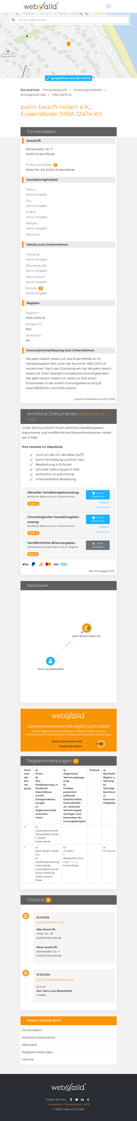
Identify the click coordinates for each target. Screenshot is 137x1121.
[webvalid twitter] (77, 1099)
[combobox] (68, 20)
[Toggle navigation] (108, 6)
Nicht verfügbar (97, 545)
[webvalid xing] (88, 1099)
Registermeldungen (37, 1052)
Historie (28, 1059)
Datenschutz (73, 1104)
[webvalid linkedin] (83, 1099)
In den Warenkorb (98, 495)
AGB (87, 1104)
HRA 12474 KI (62, 95)
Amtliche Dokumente (38, 1037)
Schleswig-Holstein (87, 90)
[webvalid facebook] (72, 1099)
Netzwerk (29, 1045)
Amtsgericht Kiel (33, 95)
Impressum (54, 1104)
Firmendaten (32, 1030)
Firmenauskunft (55, 90)
